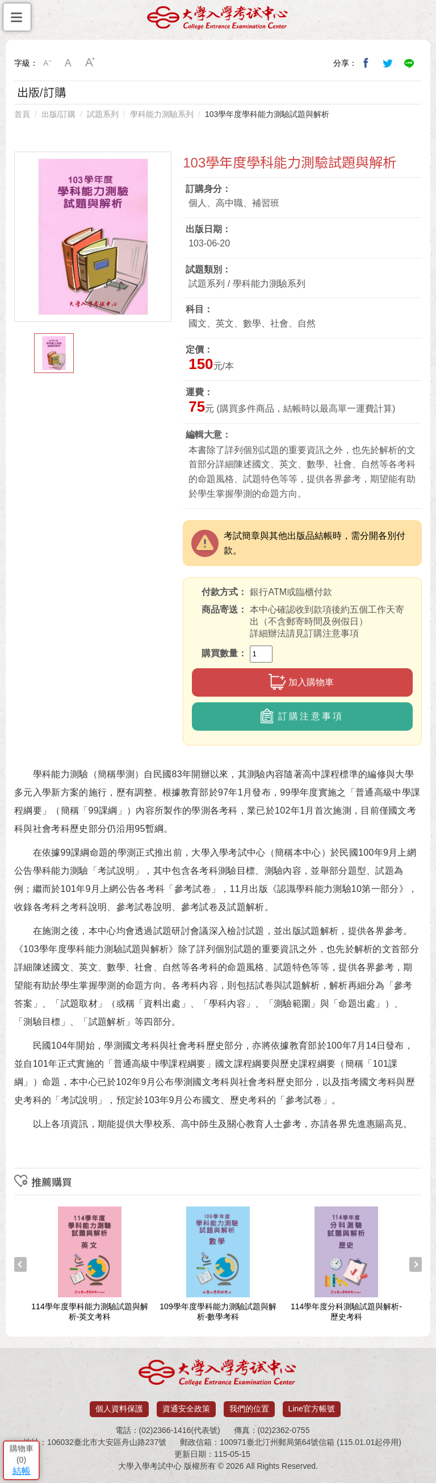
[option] (93, 236)
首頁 (22, 114)
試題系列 (103, 114)
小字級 (47, 63)
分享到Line (409, 63)
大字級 (90, 63)
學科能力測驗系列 (162, 114)
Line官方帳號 (311, 1408)
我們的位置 (249, 1408)
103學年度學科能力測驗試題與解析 (267, 114)
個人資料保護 (119, 1408)
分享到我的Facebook (366, 63)
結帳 (21, 1471)
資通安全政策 (186, 1408)
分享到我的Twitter (388, 63)
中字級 (69, 63)
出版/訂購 (58, 114)
